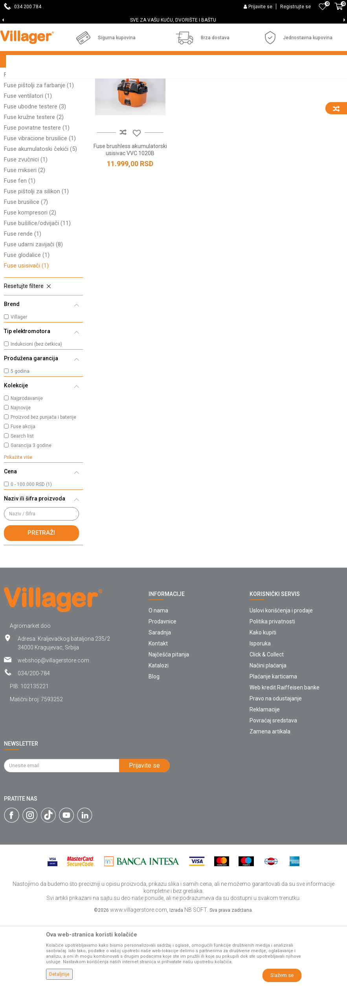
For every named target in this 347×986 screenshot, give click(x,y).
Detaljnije (59, 974)
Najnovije (21, 475)
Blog (154, 744)
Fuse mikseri (24, 237)
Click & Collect (267, 722)
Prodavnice (162, 689)
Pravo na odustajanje (276, 766)
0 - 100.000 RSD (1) (31, 552)
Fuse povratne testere (37, 195)
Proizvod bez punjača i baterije (43, 485)
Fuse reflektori (27, 110)
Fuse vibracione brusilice (40, 205)
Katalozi (159, 733)
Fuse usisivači (26, 333)
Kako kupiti (263, 700)
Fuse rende (22, 301)
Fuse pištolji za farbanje (39, 152)
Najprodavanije (27, 466)
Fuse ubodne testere (35, 174)
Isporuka (260, 711)
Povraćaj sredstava (273, 788)
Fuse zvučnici (26, 227)
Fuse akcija (23, 494)
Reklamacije (265, 777)
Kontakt (158, 711)
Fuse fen (19, 248)
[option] (173, 20)
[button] (43, 354)
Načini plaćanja (268, 733)
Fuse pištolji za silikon (36, 258)
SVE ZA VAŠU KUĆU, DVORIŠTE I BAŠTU (173, 20)
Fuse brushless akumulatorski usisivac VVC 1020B (130, 217)
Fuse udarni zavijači (33, 311)
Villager (19, 384)
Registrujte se (295, 6)
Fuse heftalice (26, 121)
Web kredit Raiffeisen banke (284, 755)
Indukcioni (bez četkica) (36, 411)
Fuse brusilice (26, 269)
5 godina (20, 439)
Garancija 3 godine (31, 513)
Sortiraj (286, 91)
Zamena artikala (270, 799)
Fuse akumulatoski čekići (40, 216)
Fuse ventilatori (28, 163)
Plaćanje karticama (273, 744)
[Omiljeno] (323, 6)
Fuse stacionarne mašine (41, 131)
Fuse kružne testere (34, 184)
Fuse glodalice (27, 322)
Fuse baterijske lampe (36, 142)
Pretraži (41, 600)
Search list (22, 503)
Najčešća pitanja (169, 722)
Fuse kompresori (30, 280)
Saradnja (160, 700)
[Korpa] (338, 10)
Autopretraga (249, 91)
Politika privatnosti (272, 689)
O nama (158, 678)
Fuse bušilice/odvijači (37, 290)
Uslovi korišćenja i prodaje (281, 678)
